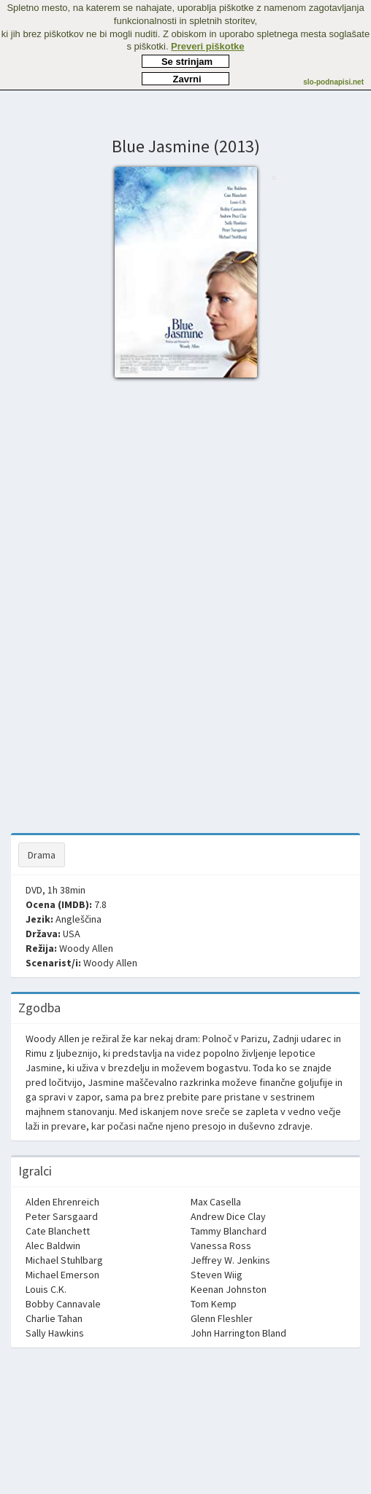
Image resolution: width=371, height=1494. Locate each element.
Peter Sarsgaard (62, 1216)
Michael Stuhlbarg (64, 1260)
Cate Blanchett (58, 1230)
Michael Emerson (62, 1274)
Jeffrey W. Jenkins (230, 1260)
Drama (42, 854)
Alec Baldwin (53, 1245)
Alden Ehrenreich (62, 1201)
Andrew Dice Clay (228, 1216)
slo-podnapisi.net (333, 82)
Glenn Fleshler (222, 1318)
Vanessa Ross (221, 1245)
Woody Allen (86, 948)
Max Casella (216, 1201)
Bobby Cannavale (63, 1303)
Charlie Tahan (54, 1318)
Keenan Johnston (229, 1289)
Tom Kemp (214, 1303)
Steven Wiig (216, 1274)
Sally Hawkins (55, 1332)
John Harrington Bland (238, 1332)
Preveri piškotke (207, 46)
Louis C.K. (46, 1289)
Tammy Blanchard (229, 1230)
